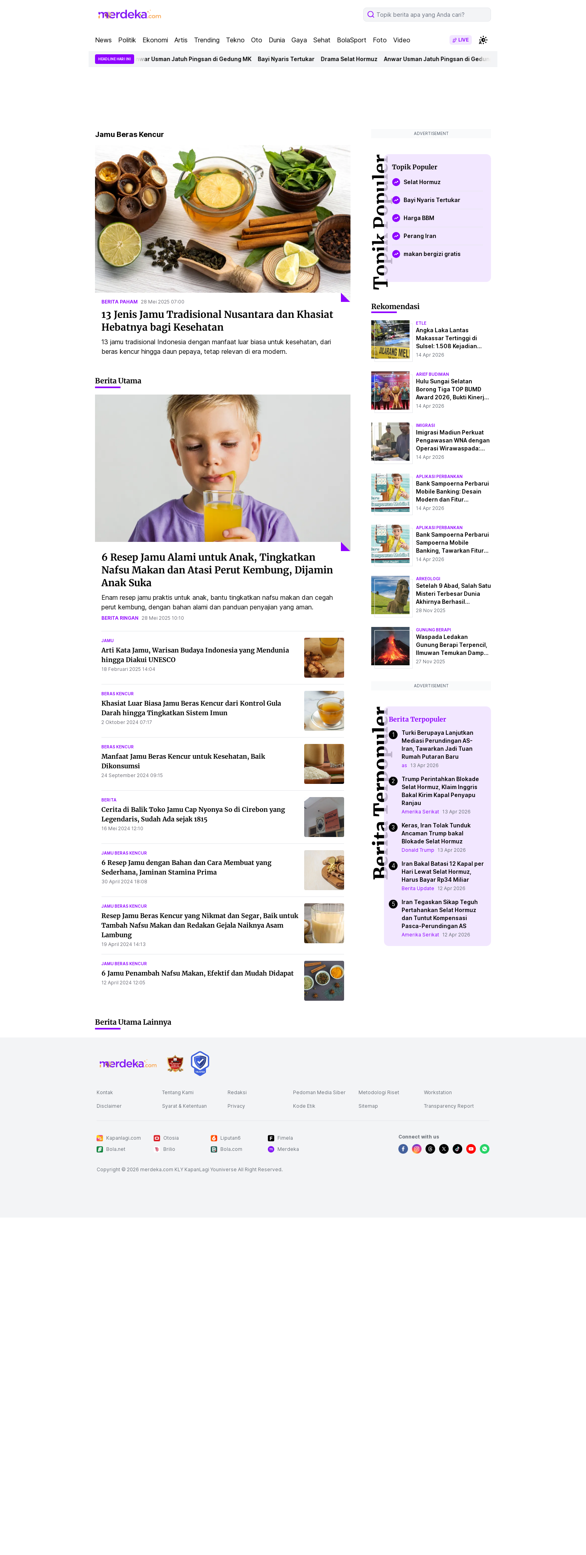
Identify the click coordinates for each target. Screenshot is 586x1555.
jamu (107, 640)
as (404, 765)
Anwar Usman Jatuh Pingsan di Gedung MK (195, 59)
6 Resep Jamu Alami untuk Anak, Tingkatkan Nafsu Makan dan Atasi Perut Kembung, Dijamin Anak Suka (217, 570)
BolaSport (351, 40)
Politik (127, 40)
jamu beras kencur (124, 853)
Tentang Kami (178, 1092)
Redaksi (237, 1092)
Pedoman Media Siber (319, 1092)
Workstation (438, 1092)
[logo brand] (175, 1063)
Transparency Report (449, 1106)
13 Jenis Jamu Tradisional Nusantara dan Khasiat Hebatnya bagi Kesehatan (217, 320)
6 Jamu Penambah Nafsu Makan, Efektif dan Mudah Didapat (197, 973)
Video (401, 40)
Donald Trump (418, 850)
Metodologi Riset (378, 1092)
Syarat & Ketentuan (184, 1106)
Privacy (236, 1106)
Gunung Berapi (433, 629)
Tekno (235, 40)
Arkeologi (428, 578)
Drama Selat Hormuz (353, 59)
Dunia (277, 40)
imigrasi (425, 425)
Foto (380, 40)
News (103, 40)
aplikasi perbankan (439, 476)
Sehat (322, 40)
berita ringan (120, 618)
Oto (256, 40)
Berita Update (418, 888)
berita (109, 799)
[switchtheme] (483, 40)
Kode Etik (304, 1106)
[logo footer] (128, 1063)
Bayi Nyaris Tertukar (290, 59)
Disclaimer (109, 1106)
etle (421, 323)
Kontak (105, 1092)
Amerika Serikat (420, 812)
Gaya (299, 40)
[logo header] (130, 14)
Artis (181, 40)
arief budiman (432, 374)
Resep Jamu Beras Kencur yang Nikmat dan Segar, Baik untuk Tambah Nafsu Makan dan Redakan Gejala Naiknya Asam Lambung (199, 925)
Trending (207, 40)
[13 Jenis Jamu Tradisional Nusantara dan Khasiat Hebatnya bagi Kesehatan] (222, 223)
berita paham (119, 302)
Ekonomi (155, 40)
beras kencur (117, 693)
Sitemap (368, 1106)
